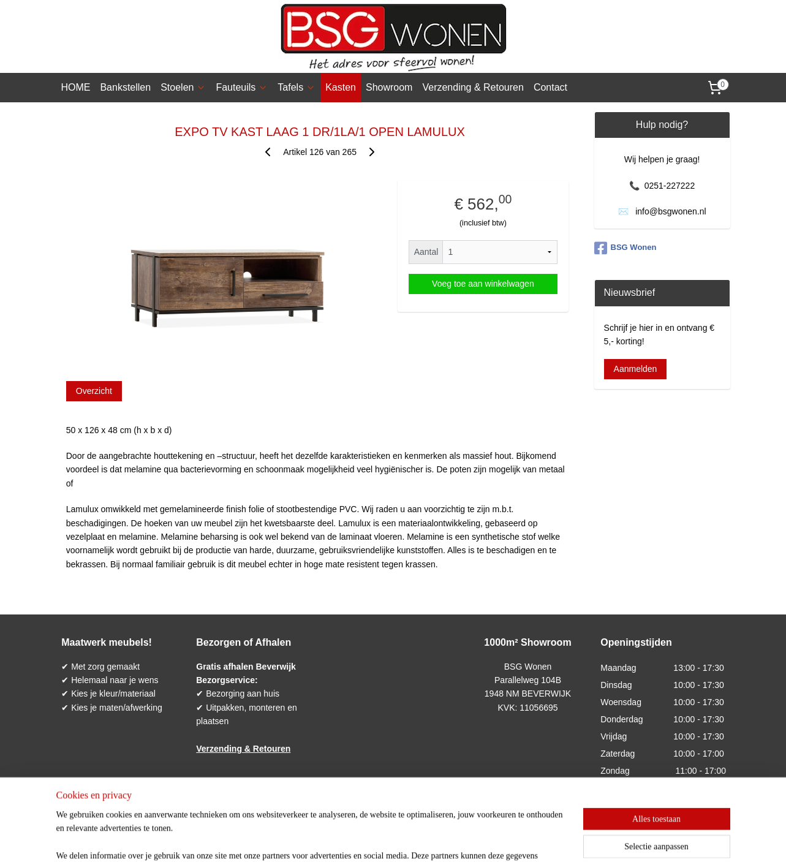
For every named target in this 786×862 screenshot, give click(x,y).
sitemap (356, 839)
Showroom (389, 87)
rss (377, 839)
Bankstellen (125, 87)
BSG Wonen (625, 248)
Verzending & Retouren (472, 87)
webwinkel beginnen (417, 839)
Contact (550, 87)
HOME (75, 87)
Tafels (297, 87)
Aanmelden (635, 369)
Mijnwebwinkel (512, 839)
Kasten (340, 87)
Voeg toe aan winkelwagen (483, 284)
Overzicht (93, 391)
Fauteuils (242, 87)
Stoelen (183, 87)
